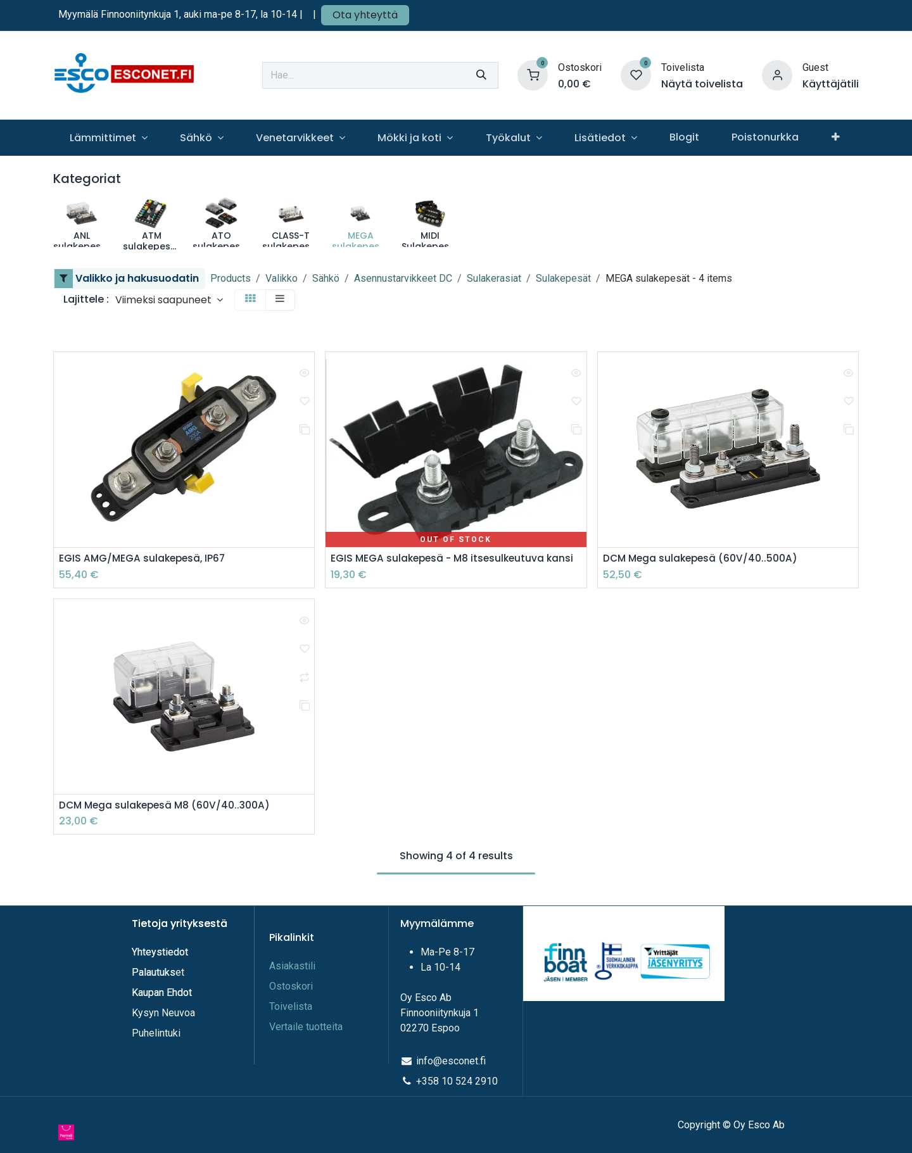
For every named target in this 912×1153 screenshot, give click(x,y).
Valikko (281, 278)
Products (230, 278)
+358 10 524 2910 (457, 1082)
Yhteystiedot (161, 953)
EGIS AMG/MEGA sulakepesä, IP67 (144, 559)
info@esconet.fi (451, 1061)
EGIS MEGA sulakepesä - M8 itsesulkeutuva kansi (455, 559)
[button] (169, 299)
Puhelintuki (156, 1034)
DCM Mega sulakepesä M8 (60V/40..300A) (167, 806)
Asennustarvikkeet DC (403, 278)
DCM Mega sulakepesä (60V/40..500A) (702, 559)
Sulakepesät (563, 278)
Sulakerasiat (494, 278)
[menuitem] (108, 138)
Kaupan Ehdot (162, 993)
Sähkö (325, 278)
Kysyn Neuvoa (163, 1013)
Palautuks (153, 973)
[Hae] (481, 75)
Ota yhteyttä (365, 15)
